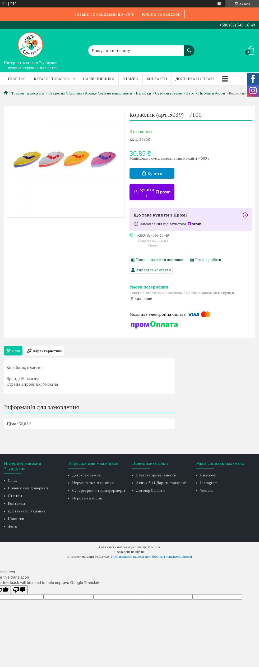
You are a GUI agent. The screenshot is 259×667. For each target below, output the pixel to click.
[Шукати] (189, 48)
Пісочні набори (211, 93)
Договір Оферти (150, 490)
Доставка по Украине (26, 510)
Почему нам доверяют (28, 487)
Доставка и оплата (195, 78)
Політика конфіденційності (172, 556)
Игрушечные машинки (93, 482)
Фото (12, 526)
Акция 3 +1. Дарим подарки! (161, 482)
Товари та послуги (27, 93)
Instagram (209, 482)
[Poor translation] (19, 589)
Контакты (157, 78)
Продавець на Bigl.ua (129, 552)
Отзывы (130, 78)
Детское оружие (86, 474)
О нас (12, 480)
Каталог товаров (51, 78)
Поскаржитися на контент (130, 556)
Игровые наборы (87, 498)
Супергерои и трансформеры (98, 490)
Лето (190, 93)
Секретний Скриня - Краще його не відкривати (90, 93)
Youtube (207, 490)
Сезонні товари (168, 93)
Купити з (154, 192)
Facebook (208, 474)
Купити (154, 173)
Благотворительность (156, 474)
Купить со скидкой (161, 14)
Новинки (16, 518)
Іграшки (143, 93)
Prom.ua (154, 547)
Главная (17, 78)
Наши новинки (98, 78)
